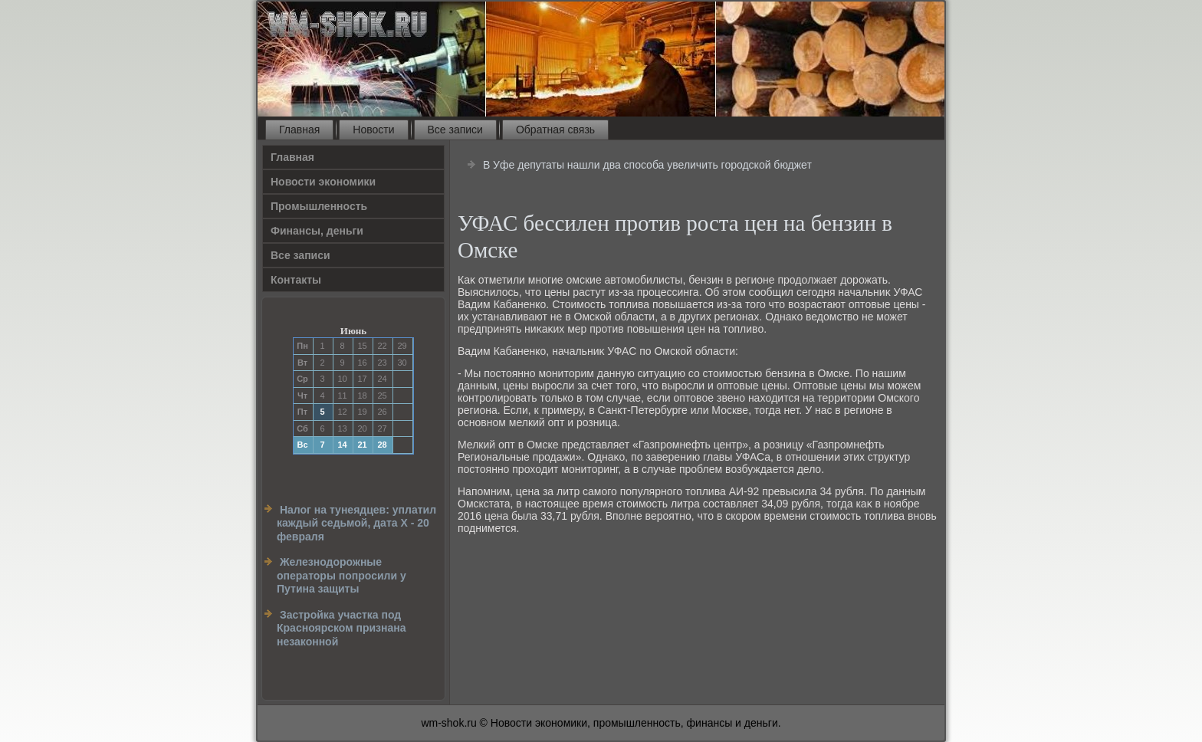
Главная (299, 129)
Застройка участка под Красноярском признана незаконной (341, 628)
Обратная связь (555, 129)
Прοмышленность (319, 206)
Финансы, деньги (317, 231)
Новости (373, 129)
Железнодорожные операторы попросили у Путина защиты (341, 575)
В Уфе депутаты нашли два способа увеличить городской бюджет (647, 165)
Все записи (455, 129)
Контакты (296, 280)
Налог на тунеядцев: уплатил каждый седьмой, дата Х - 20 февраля (356, 523)
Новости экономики (323, 182)
